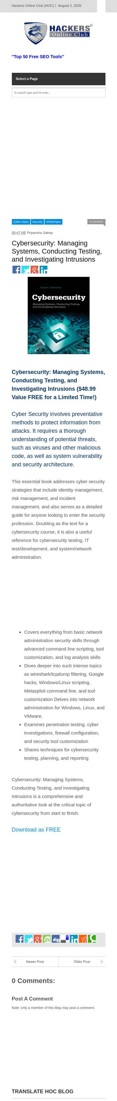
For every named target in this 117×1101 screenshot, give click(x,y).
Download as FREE (36, 830)
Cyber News (21, 221)
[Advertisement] (58, 158)
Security (37, 221)
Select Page (101, 6)
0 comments (96, 221)
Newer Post (35, 961)
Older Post (82, 961)
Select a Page (27, 79)
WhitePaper (53, 221)
